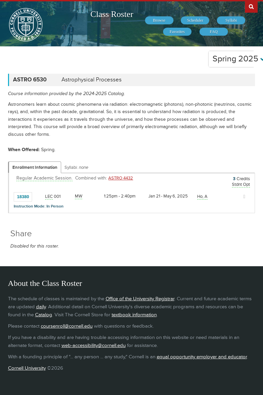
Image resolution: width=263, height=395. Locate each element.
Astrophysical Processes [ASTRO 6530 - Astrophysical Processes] (91, 79)
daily (41, 307)
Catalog (43, 315)
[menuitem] (159, 20)
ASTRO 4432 (120, 178)
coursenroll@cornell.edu (67, 326)
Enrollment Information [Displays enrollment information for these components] (34, 167)
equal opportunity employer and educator (202, 357)
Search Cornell (251, 6)
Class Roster (111, 14)
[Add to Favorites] (38, 196)
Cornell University (27, 368)
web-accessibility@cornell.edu (93, 345)
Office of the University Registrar (140, 299)
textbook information (134, 315)
